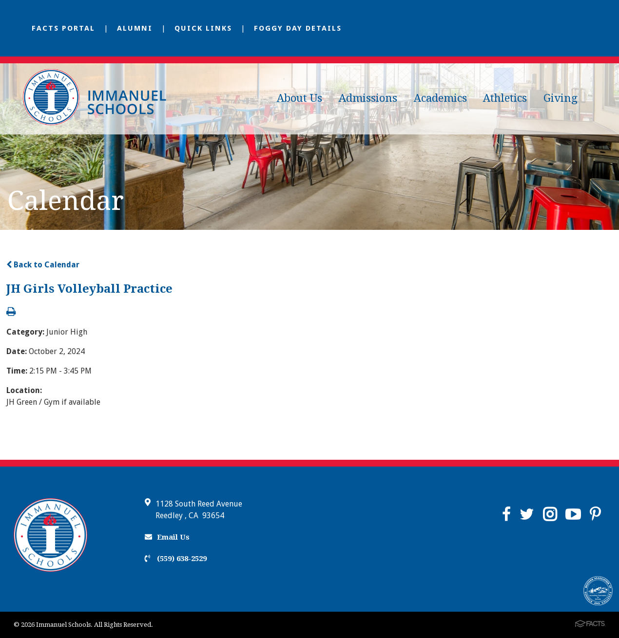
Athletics (505, 98)
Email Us (167, 537)
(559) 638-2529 (176, 558)
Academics (440, 98)
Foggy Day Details (298, 28)
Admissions (368, 98)
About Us (299, 98)
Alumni (135, 28)
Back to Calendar (42, 264)
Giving (560, 98)
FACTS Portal (63, 28)
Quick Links (203, 28)
